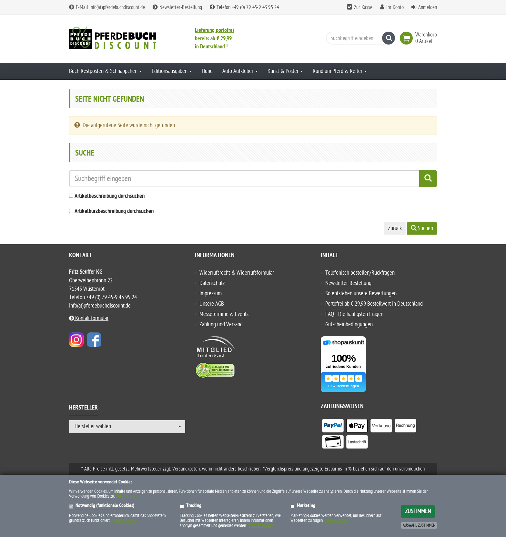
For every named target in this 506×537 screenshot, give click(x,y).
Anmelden (427, 7)
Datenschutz (212, 283)
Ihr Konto (395, 7)
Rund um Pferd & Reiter (340, 71)
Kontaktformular (88, 318)
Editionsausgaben (172, 71)
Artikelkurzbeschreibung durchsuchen (114, 211)
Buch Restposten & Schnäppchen (105, 71)
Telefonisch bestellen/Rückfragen (360, 272)
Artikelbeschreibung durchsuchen (110, 196)
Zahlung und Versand (221, 324)
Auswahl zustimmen (419, 525)
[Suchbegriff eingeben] (359, 38)
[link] (407, 38)
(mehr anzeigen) (124, 520)
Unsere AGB (211, 303)
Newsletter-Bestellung (177, 7)
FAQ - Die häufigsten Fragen (354, 314)
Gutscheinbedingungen (349, 324)
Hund (207, 71)
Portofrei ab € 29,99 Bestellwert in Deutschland (374, 303)
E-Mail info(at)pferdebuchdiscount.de (107, 7)
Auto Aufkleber (240, 71)
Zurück (395, 228)
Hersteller (83, 408)
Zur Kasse (363, 7)
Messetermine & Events (223, 314)
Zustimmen (418, 511)
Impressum (210, 293)
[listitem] (333, 427)
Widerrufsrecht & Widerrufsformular (236, 272)
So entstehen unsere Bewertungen (361, 293)
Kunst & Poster (285, 71)
